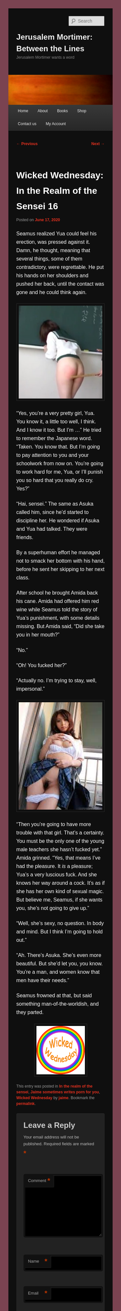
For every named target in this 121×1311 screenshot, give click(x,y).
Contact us (27, 124)
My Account (56, 124)
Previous (27, 144)
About (42, 111)
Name (37, 1261)
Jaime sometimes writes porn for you (65, 1092)
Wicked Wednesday (34, 1098)
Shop (81, 111)
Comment (39, 1181)
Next (98, 144)
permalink (25, 1103)
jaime (64, 1098)
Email (37, 1293)
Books (62, 111)
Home (23, 111)
